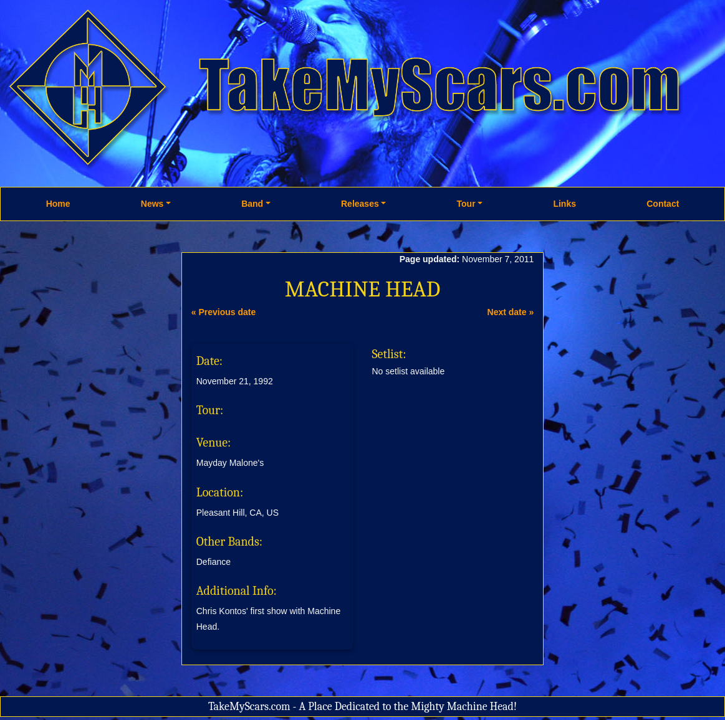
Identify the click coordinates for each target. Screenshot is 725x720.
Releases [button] (360, 204)
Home (58, 204)
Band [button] (252, 204)
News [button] (152, 204)
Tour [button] (466, 204)
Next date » (510, 312)
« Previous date (223, 312)
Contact (662, 204)
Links (564, 204)
